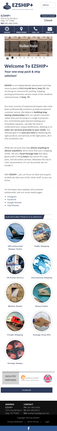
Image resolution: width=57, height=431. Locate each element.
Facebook (11, 199)
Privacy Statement (15, 421)
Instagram (12, 196)
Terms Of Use (33, 421)
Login (47, 421)
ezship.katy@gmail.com (38, 413)
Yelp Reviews (13, 205)
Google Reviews (14, 202)
